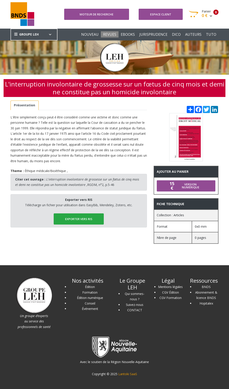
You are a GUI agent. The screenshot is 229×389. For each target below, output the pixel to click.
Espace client (160, 14)
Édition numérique (90, 298)
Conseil (90, 303)
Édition (90, 287)
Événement (90, 309)
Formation (90, 292)
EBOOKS (128, 34)
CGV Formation (170, 298)
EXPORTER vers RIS (78, 219)
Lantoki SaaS (127, 374)
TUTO (211, 34)
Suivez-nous (134, 305)
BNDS (206, 287)
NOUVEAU (90, 34)
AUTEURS (193, 34)
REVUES (109, 34)
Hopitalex (206, 303)
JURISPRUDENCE (153, 34)
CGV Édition (170, 292)
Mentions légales (170, 287)
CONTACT (134, 310)
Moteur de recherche (96, 14)
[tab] (25, 105)
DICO (176, 34)
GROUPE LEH (26, 34)
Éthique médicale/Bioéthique (45, 171)
